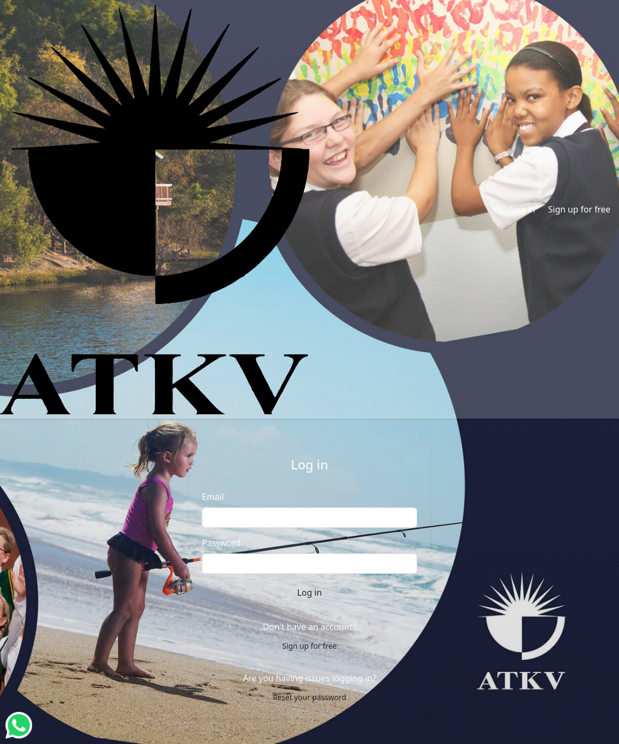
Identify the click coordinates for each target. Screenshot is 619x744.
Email (213, 497)
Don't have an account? (309, 627)
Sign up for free (579, 209)
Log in (522, 209)
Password (221, 543)
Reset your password (309, 697)
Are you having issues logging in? (309, 678)
